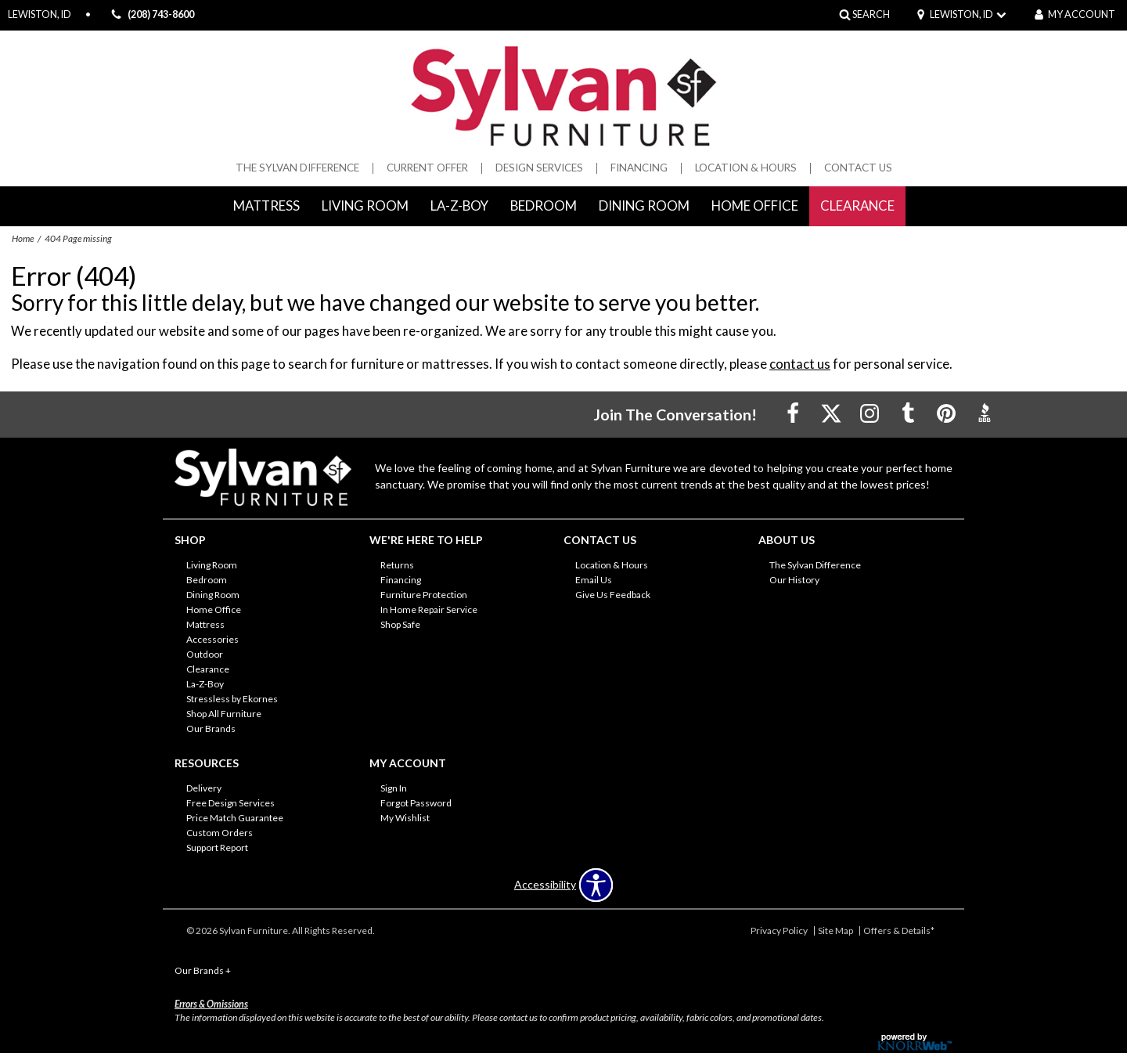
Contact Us (858, 168)
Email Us (593, 580)
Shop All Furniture (223, 713)
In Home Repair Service (428, 609)
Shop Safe (400, 624)
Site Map (835, 930)
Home (23, 238)
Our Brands (211, 728)
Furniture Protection (423, 594)
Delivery (203, 788)
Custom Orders (219, 832)
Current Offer (427, 168)
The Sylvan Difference (297, 168)
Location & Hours (746, 168)
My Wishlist (405, 818)
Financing (639, 168)
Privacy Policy (779, 930)
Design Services (539, 168)
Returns (397, 565)
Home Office (754, 205)
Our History (794, 580)
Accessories (212, 639)
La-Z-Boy (459, 205)
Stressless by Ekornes (232, 699)
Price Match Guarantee (234, 818)
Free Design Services (230, 803)
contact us (799, 363)
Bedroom (543, 205)
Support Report (217, 847)
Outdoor (204, 654)
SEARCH (871, 14)
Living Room (365, 205)
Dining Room (644, 205)
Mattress (266, 205)
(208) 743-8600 (150, 15)
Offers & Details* (898, 930)
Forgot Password (416, 803)
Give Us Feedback (612, 594)
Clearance (857, 205)
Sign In (393, 788)
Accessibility (545, 884)
